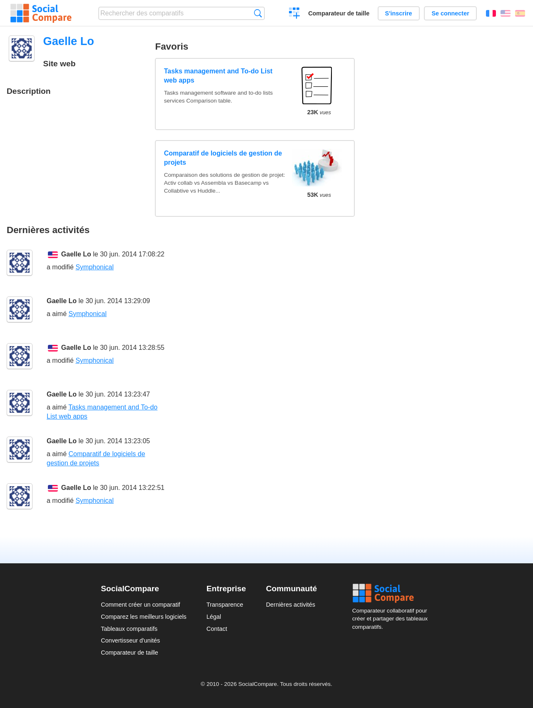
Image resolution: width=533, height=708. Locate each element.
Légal (214, 616)
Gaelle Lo (76, 254)
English (506, 13)
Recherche (258, 13)
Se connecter (450, 13)
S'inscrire (398, 13)
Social (392, 593)
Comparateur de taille (338, 13)
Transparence (225, 604)
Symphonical (94, 267)
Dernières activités (290, 604)
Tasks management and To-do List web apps (218, 76)
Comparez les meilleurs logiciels (144, 616)
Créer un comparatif (294, 14)
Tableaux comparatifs (129, 628)
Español (520, 13)
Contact (217, 628)
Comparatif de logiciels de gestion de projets (223, 158)
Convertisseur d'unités (130, 640)
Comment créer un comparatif (140, 604)
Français (491, 13)
